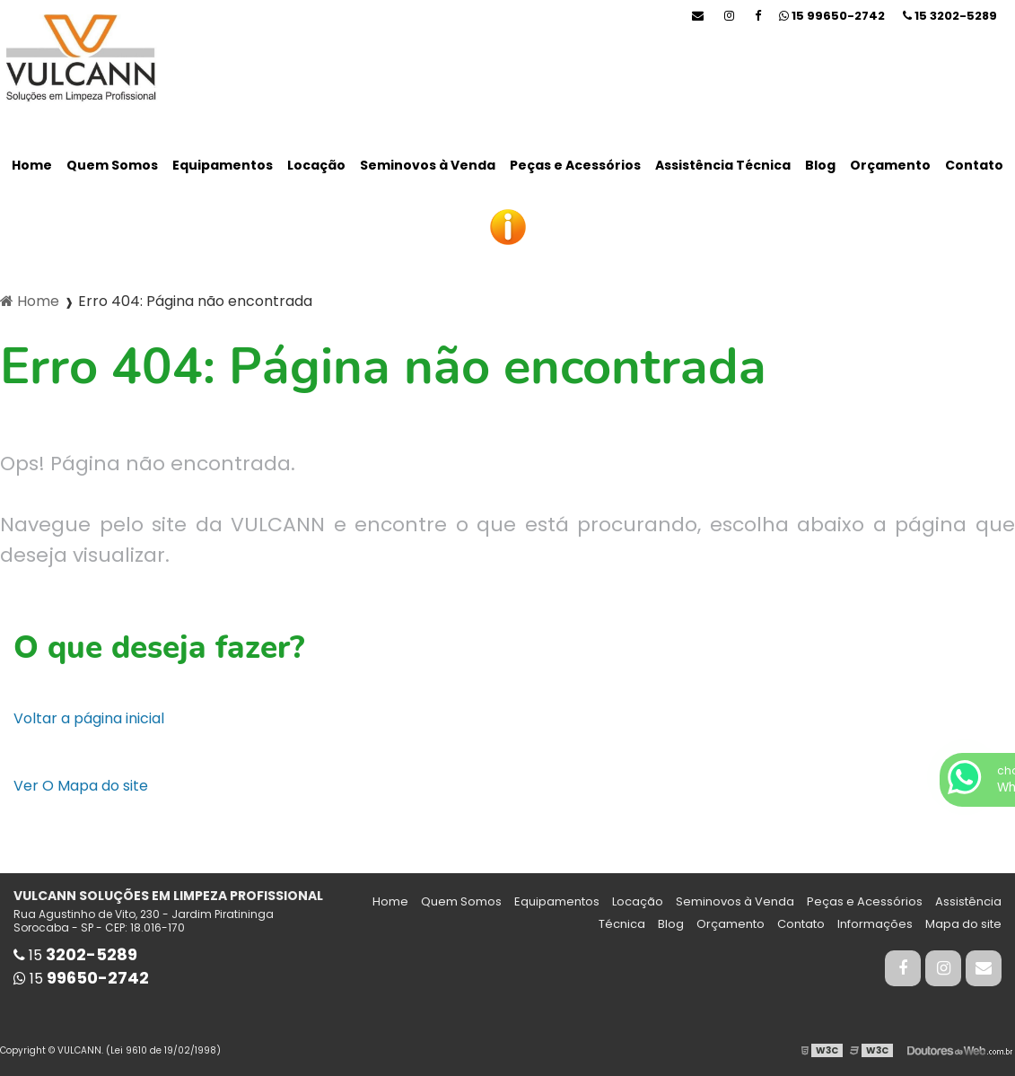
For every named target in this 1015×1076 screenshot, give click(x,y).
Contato (974, 165)
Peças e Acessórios (575, 165)
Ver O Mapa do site (80, 785)
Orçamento (890, 165)
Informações (875, 923)
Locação (316, 165)
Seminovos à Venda (427, 165)
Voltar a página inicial (88, 718)
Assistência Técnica (723, 165)
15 (950, 15)
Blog (820, 165)
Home (32, 165)
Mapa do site (963, 923)
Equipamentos (222, 165)
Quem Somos (112, 165)
